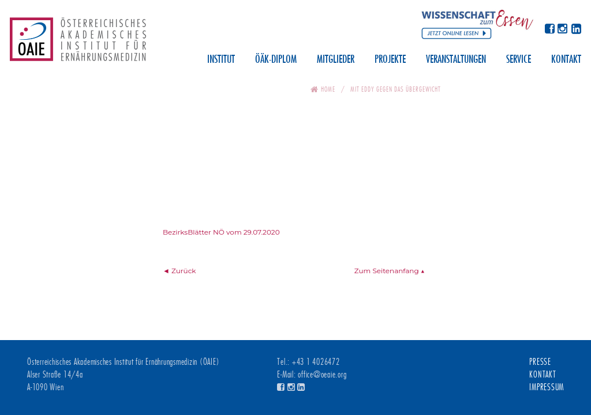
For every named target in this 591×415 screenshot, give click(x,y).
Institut (221, 60)
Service (518, 60)
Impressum (546, 387)
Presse (540, 362)
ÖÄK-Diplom (276, 60)
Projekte (390, 60)
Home (328, 89)
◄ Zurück (179, 270)
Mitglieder (335, 60)
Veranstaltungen (456, 60)
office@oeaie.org (322, 374)
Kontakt (566, 60)
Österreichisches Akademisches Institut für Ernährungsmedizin (78, 43)
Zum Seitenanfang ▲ (389, 270)
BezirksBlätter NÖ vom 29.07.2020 (221, 232)
